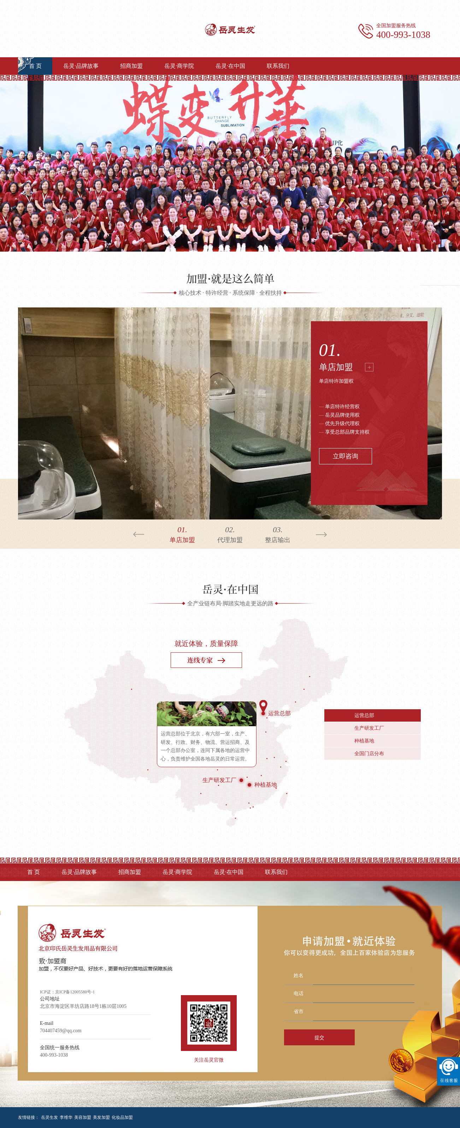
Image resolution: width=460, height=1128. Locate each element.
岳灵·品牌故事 (81, 66)
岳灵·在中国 (230, 66)
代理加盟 (230, 534)
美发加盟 (101, 1117)
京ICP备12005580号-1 (75, 991)
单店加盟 (336, 367)
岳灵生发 (49, 1117)
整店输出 (278, 534)
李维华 (66, 1117)
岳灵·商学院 (179, 66)
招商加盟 (131, 66)
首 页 (35, 66)
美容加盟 (82, 1117)
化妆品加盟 (122, 1117)
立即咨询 (345, 456)
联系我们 (278, 66)
